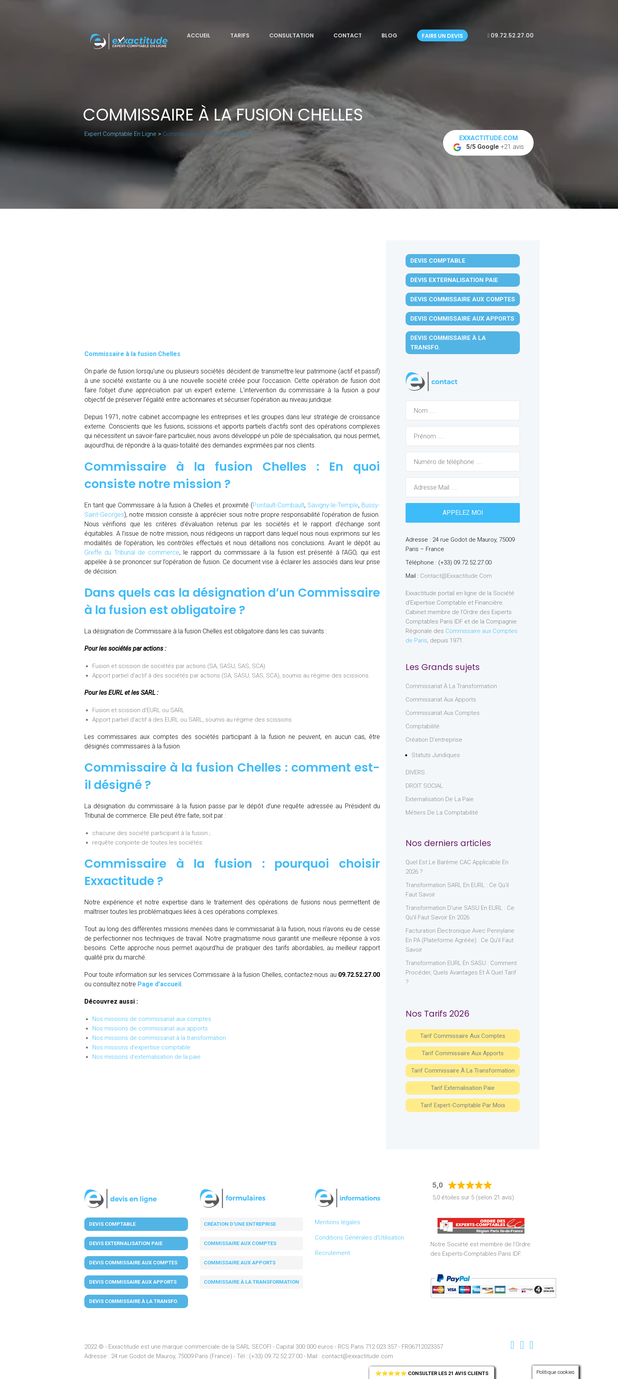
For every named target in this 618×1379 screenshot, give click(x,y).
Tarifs (239, 35)
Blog (389, 35)
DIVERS (415, 772)
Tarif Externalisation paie (463, 1087)
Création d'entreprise (434, 739)
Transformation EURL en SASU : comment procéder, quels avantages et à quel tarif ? (461, 973)
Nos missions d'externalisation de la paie (146, 1056)
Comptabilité (422, 726)
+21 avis (488, 143)
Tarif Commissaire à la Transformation (463, 1070)
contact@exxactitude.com (456, 575)
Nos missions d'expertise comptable (141, 1047)
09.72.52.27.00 (511, 35)
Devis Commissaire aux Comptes (462, 299)
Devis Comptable (437, 260)
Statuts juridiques (435, 755)
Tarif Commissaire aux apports (463, 1053)
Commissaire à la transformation (251, 1282)
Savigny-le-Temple (332, 505)
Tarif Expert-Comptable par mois (463, 1105)
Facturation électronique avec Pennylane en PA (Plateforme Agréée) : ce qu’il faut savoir (460, 940)
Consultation (291, 35)
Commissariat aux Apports (441, 699)
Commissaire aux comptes (240, 1243)
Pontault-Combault (278, 505)
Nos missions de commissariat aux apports (150, 1028)
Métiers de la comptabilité (442, 812)
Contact (347, 35)
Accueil (198, 35)
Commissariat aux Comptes (443, 712)
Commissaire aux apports (239, 1263)
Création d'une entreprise (240, 1224)
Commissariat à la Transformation (451, 686)
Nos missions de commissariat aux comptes (151, 1019)
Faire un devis (442, 36)
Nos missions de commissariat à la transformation (159, 1037)
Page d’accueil (159, 984)
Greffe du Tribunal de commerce (131, 552)
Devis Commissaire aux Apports (462, 318)
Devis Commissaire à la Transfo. (448, 342)
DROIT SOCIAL (424, 785)
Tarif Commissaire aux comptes (462, 1035)
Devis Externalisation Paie (454, 280)
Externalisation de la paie (440, 799)
